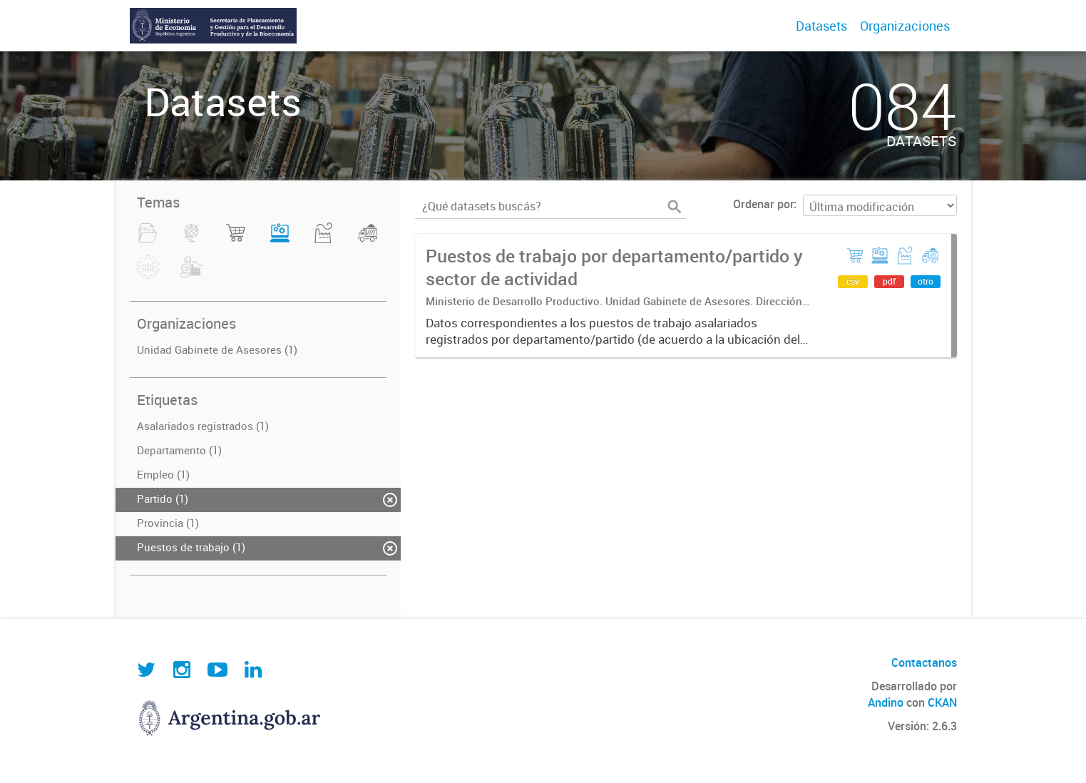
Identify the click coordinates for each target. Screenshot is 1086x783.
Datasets (821, 25)
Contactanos (924, 662)
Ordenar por (763, 204)
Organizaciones (905, 25)
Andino (885, 702)
